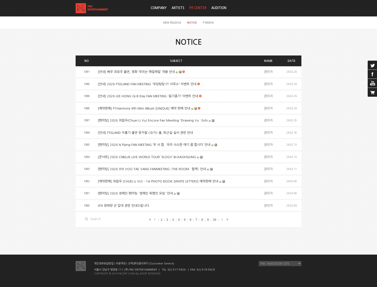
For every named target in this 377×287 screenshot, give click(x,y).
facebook (372, 74)
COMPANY (159, 8)
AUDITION (218, 8)
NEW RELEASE (172, 22)
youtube (372, 83)
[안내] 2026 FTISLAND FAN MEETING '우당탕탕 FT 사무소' (147, 84)
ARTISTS (178, 8)
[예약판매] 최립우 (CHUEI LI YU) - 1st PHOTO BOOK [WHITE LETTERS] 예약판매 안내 (158, 181)
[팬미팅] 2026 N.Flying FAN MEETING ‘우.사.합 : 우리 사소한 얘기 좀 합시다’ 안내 (154, 144)
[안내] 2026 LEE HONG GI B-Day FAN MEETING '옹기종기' (148, 96)
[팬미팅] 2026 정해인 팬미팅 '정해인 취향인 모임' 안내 (135, 193)
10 (214, 219)
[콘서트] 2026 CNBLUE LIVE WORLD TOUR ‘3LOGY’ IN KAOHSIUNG (147, 157)
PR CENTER (197, 8)
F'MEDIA (208, 22)
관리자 (268, 71)
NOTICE (192, 22)
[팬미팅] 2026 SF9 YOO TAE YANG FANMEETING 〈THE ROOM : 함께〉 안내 (152, 169)
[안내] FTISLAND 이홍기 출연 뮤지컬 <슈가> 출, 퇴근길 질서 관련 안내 (145, 132)
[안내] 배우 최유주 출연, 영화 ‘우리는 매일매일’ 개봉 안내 (136, 71)
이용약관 (121, 263)
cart (372, 92)
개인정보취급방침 (104, 263)
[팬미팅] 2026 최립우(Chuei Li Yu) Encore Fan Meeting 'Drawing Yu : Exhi (153, 120)
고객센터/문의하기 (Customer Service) (151, 263)
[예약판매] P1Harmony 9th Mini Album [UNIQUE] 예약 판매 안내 (144, 108)
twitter (372, 65)
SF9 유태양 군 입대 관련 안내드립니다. (124, 205)
